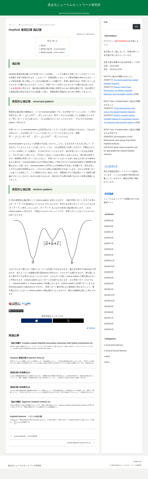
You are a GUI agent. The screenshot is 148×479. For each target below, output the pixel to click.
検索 (106, 22)
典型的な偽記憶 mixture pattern (53, 53)
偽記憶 (42, 46)
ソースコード (111, 166)
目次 (49, 41)
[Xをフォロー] (55, 321)
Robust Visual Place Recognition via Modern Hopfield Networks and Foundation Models (118, 90)
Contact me (136, 472)
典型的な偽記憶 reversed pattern (53, 49)
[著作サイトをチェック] (50, 321)
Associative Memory (16, 311)
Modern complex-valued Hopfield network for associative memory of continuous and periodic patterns (121, 119)
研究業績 (109, 193)
